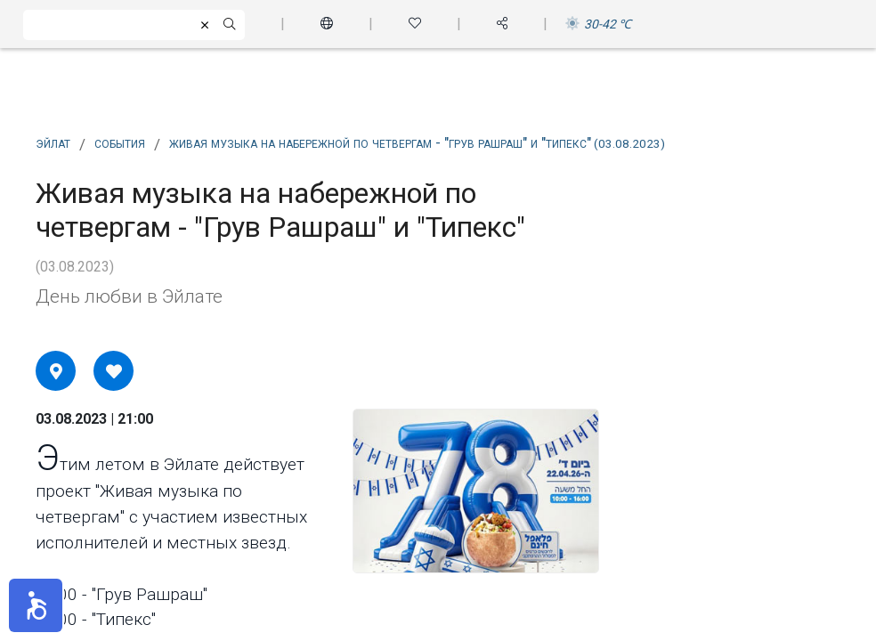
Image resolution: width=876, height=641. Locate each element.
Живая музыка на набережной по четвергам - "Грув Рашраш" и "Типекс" (417, 142)
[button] (35, 605)
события (119, 142)
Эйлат (53, 142)
